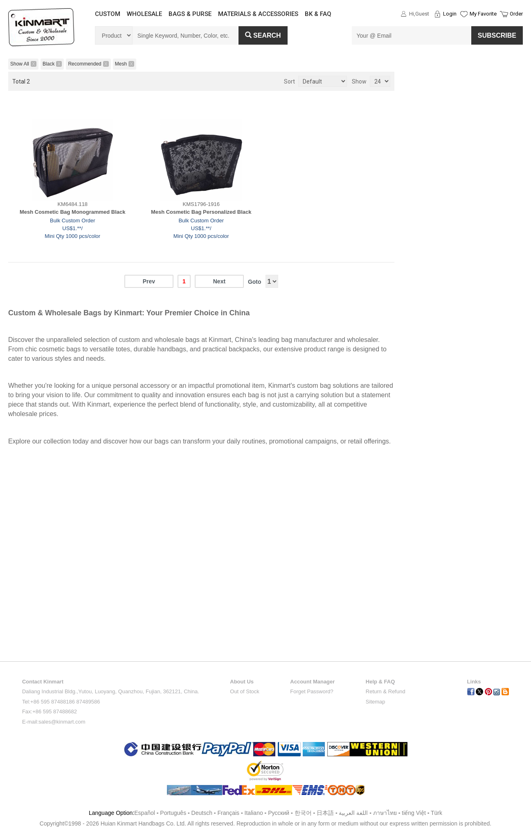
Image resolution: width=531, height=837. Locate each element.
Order (516, 14)
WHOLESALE (144, 14)
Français (228, 813)
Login (450, 14)
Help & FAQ (380, 682)
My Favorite (483, 14)
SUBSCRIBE (497, 35)
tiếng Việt (414, 813)
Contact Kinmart (42, 682)
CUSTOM (107, 14)
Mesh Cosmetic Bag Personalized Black (201, 212)
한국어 (303, 813)
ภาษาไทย (385, 813)
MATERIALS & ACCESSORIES (258, 14)
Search (263, 35)
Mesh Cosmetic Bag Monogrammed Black (73, 212)
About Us (242, 682)
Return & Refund (385, 691)
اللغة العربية (354, 813)
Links (474, 682)
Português (173, 813)
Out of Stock (244, 691)
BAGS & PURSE (190, 14)
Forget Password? (311, 691)
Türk (436, 813)
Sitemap (375, 702)
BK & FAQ (318, 14)
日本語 (325, 813)
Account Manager (312, 682)
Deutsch (201, 813)
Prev (149, 281)
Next (219, 281)
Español (144, 813)
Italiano (254, 813)
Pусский (278, 813)
